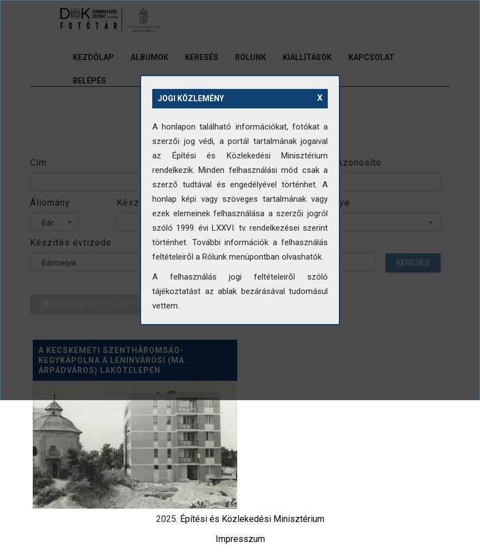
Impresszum (240, 539)
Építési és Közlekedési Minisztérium (252, 519)
